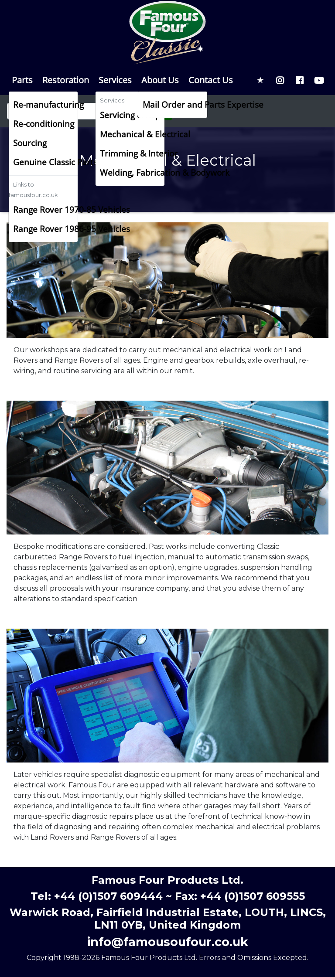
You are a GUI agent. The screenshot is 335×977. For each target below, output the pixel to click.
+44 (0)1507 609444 (108, 896)
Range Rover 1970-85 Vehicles (45, 209)
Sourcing (30, 142)
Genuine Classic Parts (45, 162)
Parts (22, 80)
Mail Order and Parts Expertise (175, 104)
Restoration (65, 80)
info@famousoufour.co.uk (167, 942)
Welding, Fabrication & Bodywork (132, 172)
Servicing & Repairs (132, 114)
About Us (160, 80)
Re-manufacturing (45, 104)
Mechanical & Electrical (132, 134)
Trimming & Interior (132, 153)
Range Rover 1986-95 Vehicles (45, 228)
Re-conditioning (43, 123)
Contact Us (210, 80)
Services (115, 80)
